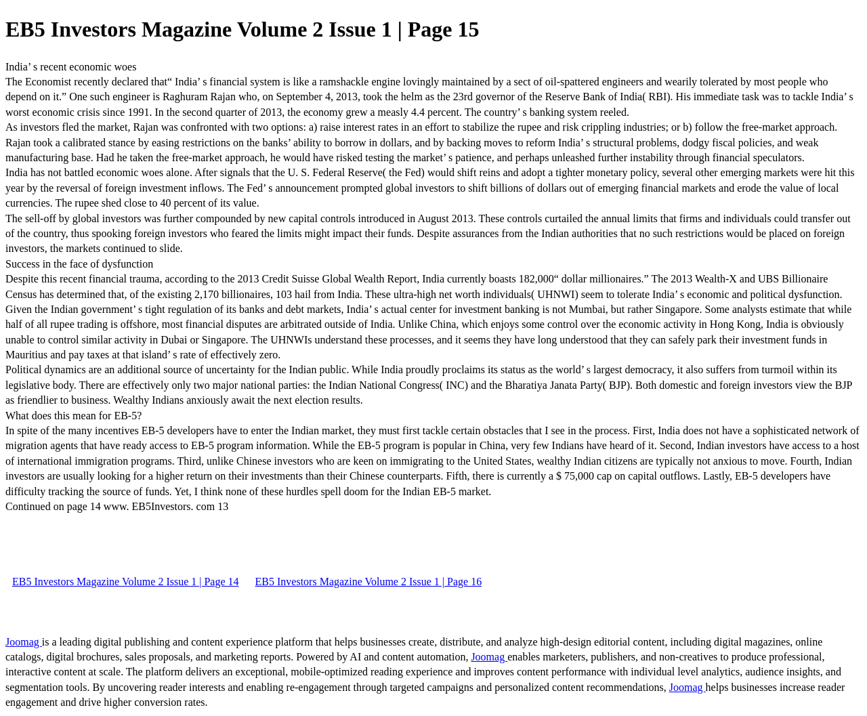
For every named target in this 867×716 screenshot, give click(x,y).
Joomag (23, 642)
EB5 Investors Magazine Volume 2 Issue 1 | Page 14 (125, 581)
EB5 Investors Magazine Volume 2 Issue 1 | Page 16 (368, 581)
